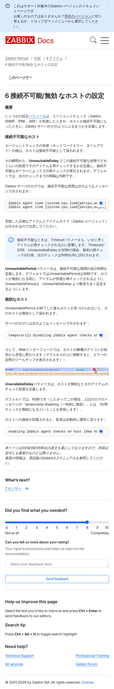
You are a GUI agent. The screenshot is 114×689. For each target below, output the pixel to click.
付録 (37, 58)
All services (14, 667)
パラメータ (37, 116)
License (87, 686)
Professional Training (92, 659)
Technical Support (19, 659)
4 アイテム (54, 58)
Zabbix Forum (86, 667)
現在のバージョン (78, 16)
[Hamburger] (105, 40)
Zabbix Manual (16, 58)
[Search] (93, 41)
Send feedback (57, 582)
